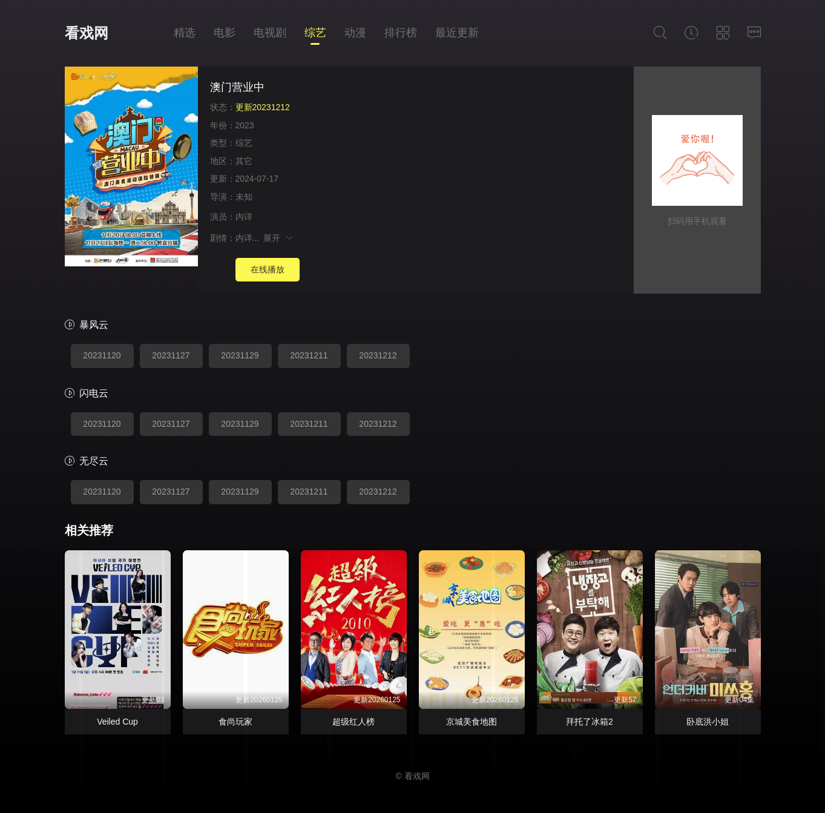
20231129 (239, 355)
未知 (243, 197)
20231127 (170, 355)
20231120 (101, 355)
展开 (278, 238)
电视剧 (270, 33)
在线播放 (267, 269)
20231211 (308, 355)
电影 (224, 33)
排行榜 (400, 33)
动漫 (355, 33)
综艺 (315, 33)
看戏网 (86, 33)
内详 (243, 217)
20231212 (377, 355)
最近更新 (457, 33)
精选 (185, 33)
